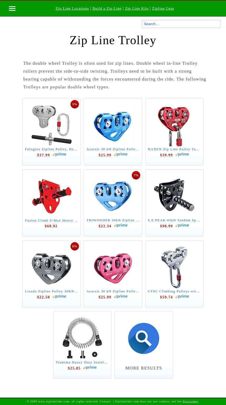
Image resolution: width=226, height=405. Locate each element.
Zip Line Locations (72, 8)
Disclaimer (190, 401)
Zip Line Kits (137, 8)
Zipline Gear (163, 8)
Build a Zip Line (106, 8)
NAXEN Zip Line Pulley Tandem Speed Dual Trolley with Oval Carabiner (174, 149)
